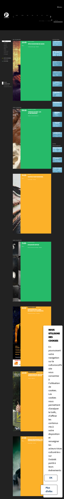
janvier (17, 15)
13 (28, 20)
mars (27, 15)
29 (48, 20)
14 (29, 20)
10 (24, 20)
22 (39, 20)
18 (34, 20)
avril (32, 15)
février (22, 15)
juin (42, 15)
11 (25, 20)
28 (47, 20)
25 (43, 20)
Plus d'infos (49, 490)
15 (30, 20)
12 (27, 20)
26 (44, 20)
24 (42, 20)
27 (45, 20)
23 (40, 20)
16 (32, 20)
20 (37, 20)
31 (50, 20)
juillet (47, 15)
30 (49, 20)
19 (35, 20)
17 (33, 20)
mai (37, 15)
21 (38, 20)
